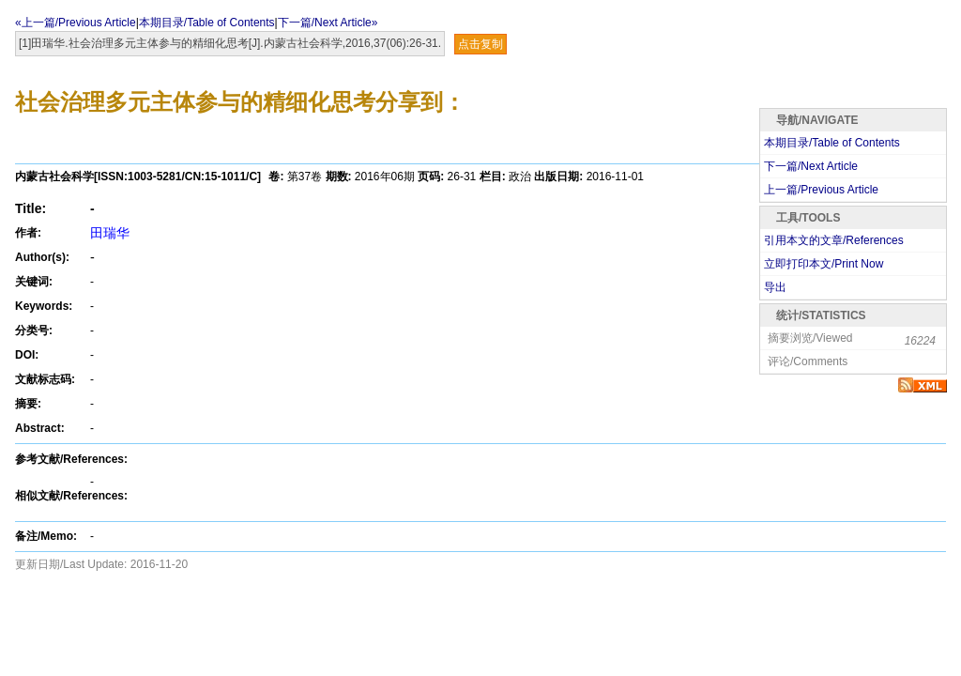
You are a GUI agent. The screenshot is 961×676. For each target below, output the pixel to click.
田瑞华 (110, 232)
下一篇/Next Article (811, 166)
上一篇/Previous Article (821, 189)
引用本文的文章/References (834, 240)
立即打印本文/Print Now (823, 263)
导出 (775, 287)
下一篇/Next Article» (328, 22)
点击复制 (480, 44)
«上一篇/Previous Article (75, 22)
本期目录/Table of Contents (207, 22)
